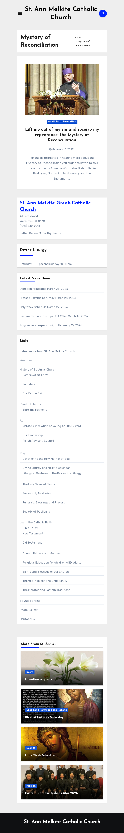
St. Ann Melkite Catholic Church (62, 822)
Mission (31, 785)
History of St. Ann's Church (38, 369)
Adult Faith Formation (62, 121)
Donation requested (33, 288)
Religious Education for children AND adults (52, 562)
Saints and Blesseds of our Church (46, 571)
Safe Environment (35, 409)
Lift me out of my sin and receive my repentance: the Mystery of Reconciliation (62, 135)
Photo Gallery (29, 610)
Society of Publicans (36, 511)
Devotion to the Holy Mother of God (46, 458)
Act (22, 420)
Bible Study (30, 528)
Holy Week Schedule (33, 307)
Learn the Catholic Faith (36, 522)
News (29, 672)
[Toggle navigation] (20, 13)
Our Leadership (33, 435)
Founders (29, 384)
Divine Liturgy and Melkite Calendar (46, 468)
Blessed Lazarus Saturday (37, 298)
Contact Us (27, 619)
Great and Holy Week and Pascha (46, 710)
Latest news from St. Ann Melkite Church (47, 351)
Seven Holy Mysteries (37, 493)
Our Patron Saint (34, 393)
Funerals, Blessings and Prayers (44, 502)
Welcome (26, 360)
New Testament (33, 533)
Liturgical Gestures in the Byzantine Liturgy (52, 473)
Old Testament (32, 542)
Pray (23, 453)
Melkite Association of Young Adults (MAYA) (52, 426)
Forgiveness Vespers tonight (39, 325)
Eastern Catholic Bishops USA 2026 (43, 316)
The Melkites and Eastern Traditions (46, 590)
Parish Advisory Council (38, 440)
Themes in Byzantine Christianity (45, 580)
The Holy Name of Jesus (39, 484)
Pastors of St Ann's (35, 375)
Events (30, 748)
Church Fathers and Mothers (42, 553)
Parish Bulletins (30, 404)
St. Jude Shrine (30, 600)
